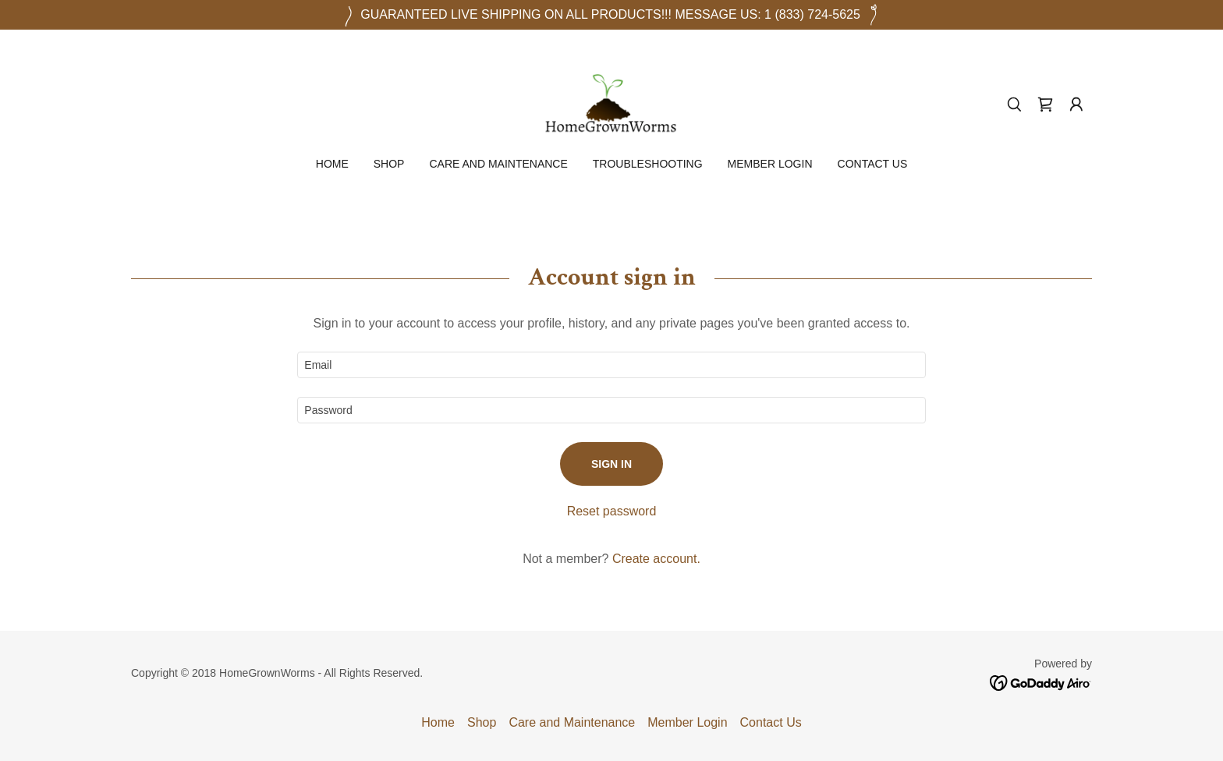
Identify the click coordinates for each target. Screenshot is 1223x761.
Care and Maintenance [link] (498, 164)
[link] (611, 103)
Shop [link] (389, 164)
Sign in (611, 464)
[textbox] (611, 365)
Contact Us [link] (873, 164)
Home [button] (438, 722)
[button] (1076, 104)
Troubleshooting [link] (648, 164)
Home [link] (332, 164)
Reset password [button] (612, 511)
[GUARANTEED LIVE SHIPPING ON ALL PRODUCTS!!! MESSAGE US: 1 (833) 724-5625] (611, 15)
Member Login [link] (770, 164)
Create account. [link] (656, 558)
